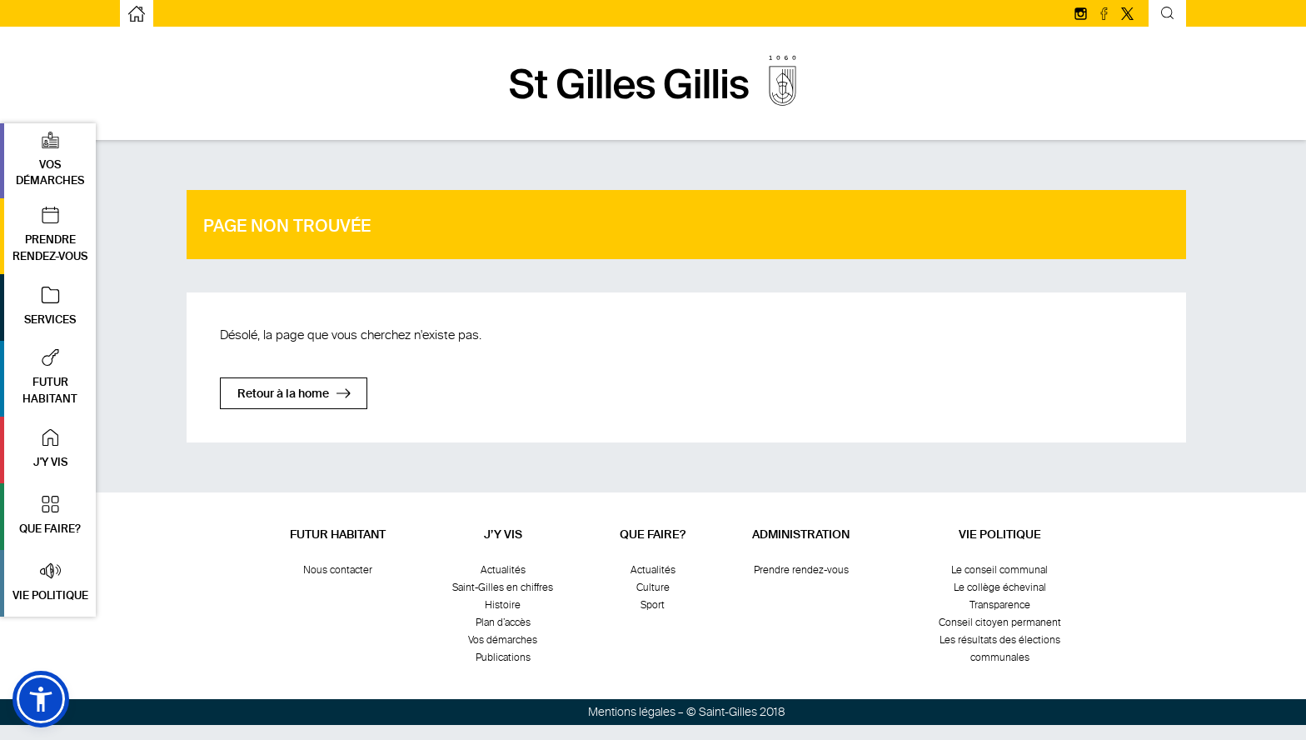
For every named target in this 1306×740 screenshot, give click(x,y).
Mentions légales (631, 712)
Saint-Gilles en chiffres (502, 587)
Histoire (503, 605)
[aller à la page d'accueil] (136, 13)
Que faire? (652, 535)
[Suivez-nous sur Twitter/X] (1127, 15)
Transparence (1000, 605)
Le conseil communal (999, 570)
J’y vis (503, 535)
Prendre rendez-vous (801, 570)
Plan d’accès (503, 622)
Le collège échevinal (1000, 587)
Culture (653, 587)
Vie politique (1000, 535)
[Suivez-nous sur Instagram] (1081, 15)
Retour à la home (283, 394)
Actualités (503, 570)
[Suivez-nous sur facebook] (1105, 15)
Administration (801, 535)
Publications (503, 657)
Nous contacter (337, 570)
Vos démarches (502, 640)
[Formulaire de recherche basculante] (1167, 15)
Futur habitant (338, 535)
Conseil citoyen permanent (1000, 622)
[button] (48, 161)
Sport (653, 605)
